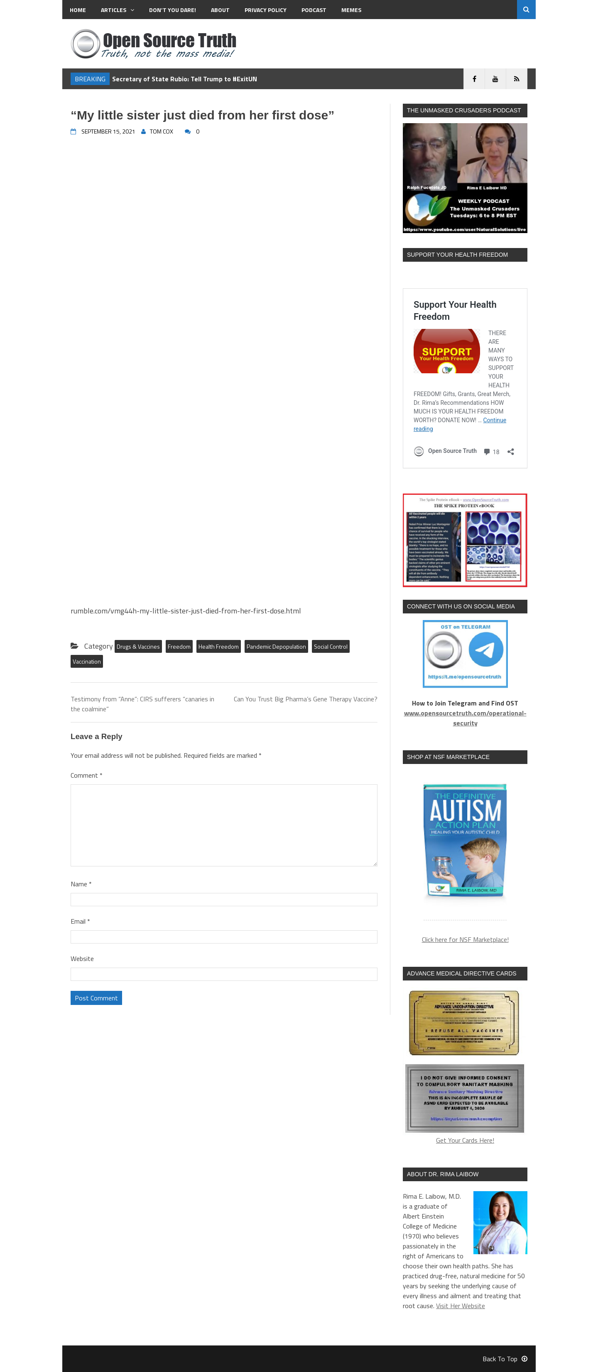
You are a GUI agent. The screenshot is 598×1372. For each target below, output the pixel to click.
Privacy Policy (266, 9)
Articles (117, 9)
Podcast (313, 9)
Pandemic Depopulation (276, 646)
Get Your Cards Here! (465, 1066)
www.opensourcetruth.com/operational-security (465, 718)
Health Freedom (219, 646)
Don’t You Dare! (172, 9)
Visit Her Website (460, 1306)
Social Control (331, 646)
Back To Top (505, 1359)
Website (82, 958)
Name (81, 884)
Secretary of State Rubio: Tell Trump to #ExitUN (184, 79)
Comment (87, 775)
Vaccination (87, 661)
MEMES (351, 9)
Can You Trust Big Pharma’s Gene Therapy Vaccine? (305, 699)
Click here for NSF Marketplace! (465, 939)
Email (80, 921)
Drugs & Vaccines (138, 646)
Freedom (179, 646)
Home (78, 9)
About (220, 9)
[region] (465, 847)
